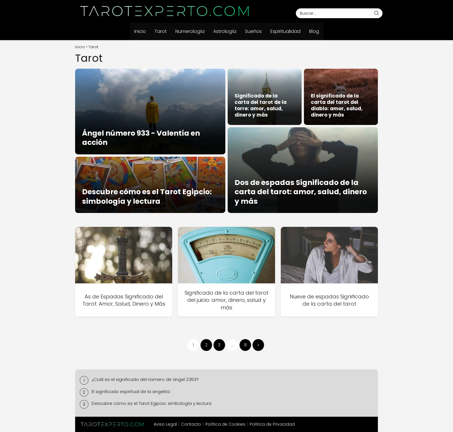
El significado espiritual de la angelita (131, 391)
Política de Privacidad (272, 424)
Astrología (224, 31)
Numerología (190, 31)
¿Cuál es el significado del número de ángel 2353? (145, 379)
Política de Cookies (225, 424)
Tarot (161, 31)
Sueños (253, 31)
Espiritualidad (285, 31)
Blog (314, 31)
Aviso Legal (165, 424)
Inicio (140, 31)
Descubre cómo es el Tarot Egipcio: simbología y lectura (151, 403)
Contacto (191, 424)
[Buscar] (376, 13)
